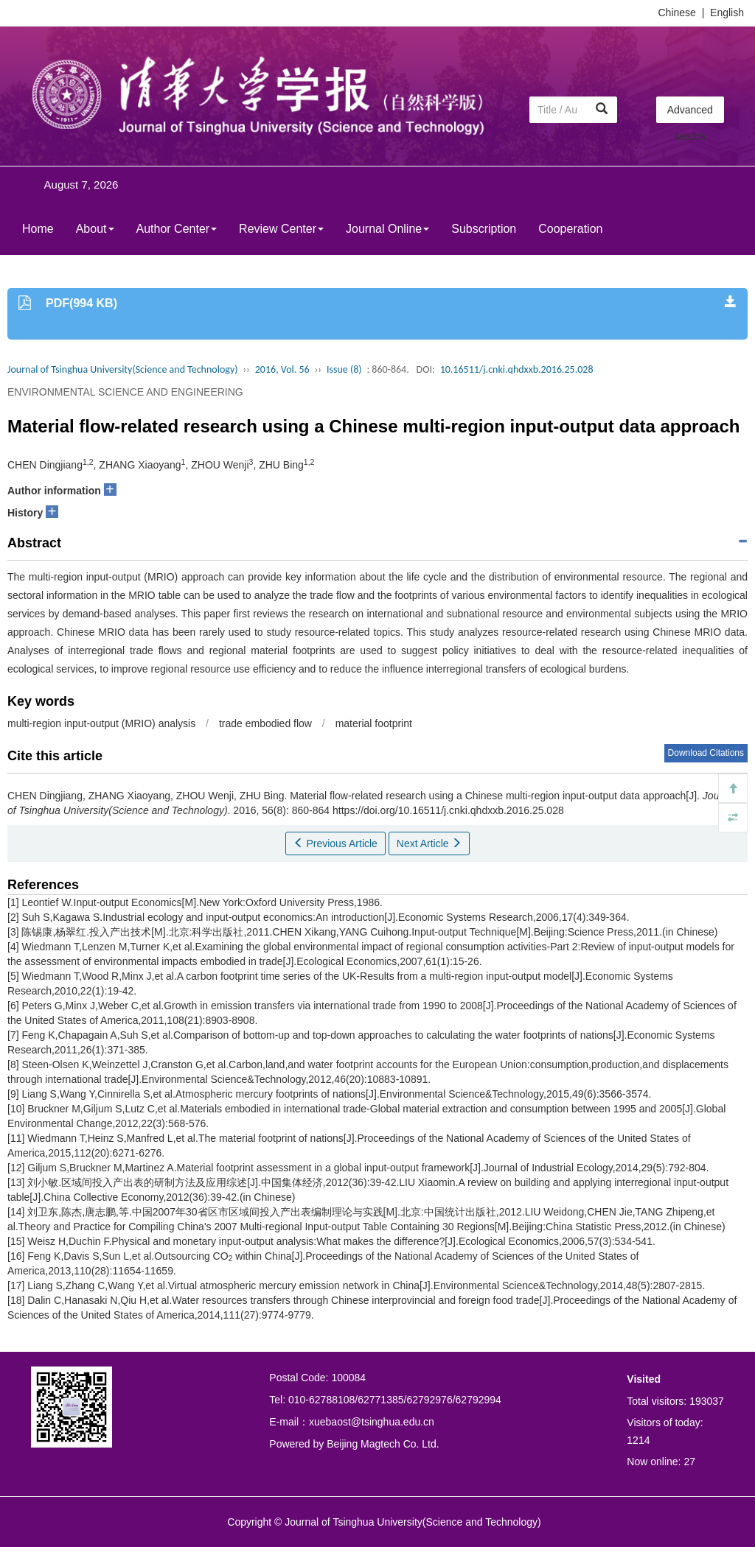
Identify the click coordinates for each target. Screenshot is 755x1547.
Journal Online (387, 228)
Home (38, 228)
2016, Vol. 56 (282, 369)
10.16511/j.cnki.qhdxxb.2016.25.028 (517, 369)
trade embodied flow (265, 723)
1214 (638, 1440)
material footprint (373, 723)
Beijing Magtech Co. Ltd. (383, 1444)
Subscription (483, 228)
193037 (706, 1401)
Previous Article (335, 843)
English (727, 12)
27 (689, 1461)
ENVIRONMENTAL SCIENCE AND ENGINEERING (125, 392)
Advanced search (690, 113)
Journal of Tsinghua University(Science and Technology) (122, 369)
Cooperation (570, 228)
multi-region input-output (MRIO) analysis (101, 723)
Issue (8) (344, 369)
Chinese (677, 12)
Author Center (177, 228)
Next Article (429, 843)
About (95, 228)
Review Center (281, 228)
